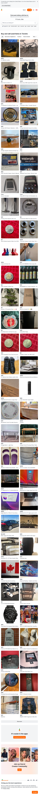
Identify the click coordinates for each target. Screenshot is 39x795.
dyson (32, 26)
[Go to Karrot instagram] (31, 780)
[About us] (33, 10)
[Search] (35, 23)
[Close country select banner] (37, 1)
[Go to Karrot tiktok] (36, 780)
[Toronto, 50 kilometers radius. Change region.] (19, 19)
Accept (35, 792)
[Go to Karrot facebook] (28, 780)
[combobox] (18, 23)
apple (35, 26)
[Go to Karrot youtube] (34, 780)
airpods (28, 26)
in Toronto (24, 34)
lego (25, 26)
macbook (22, 26)
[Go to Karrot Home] (5, 780)
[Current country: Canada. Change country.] (36, 10)
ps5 (9, 26)
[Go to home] (1, 10)
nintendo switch (14, 26)
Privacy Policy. (6, 788)
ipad (19, 26)
